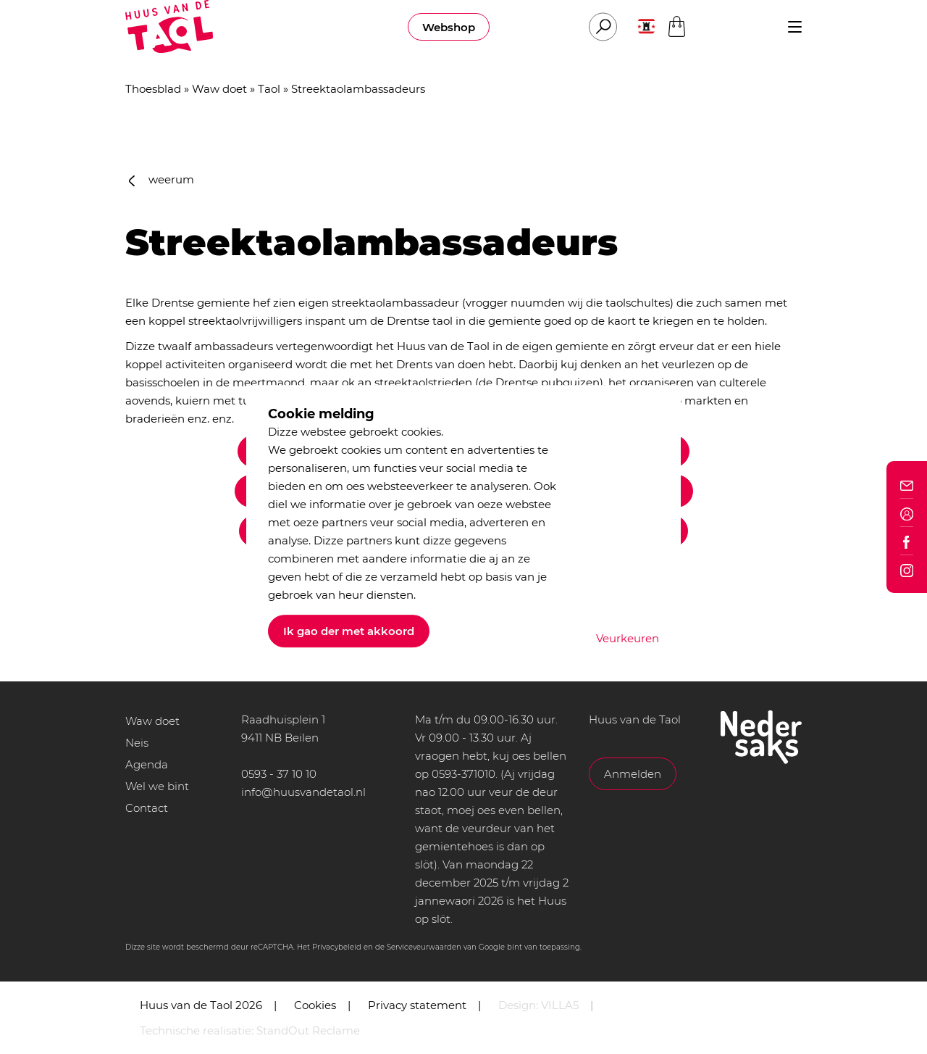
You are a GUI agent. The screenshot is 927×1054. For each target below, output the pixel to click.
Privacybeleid (336, 947)
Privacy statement (417, 1005)
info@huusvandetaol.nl (303, 792)
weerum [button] (161, 179)
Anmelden (632, 774)
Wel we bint (157, 786)
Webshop (448, 27)
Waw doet (219, 89)
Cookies (315, 1005)
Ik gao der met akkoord (348, 631)
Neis (136, 743)
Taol (269, 89)
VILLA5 (560, 1005)
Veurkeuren (627, 638)
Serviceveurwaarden (424, 947)
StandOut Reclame (308, 1030)
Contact (146, 808)
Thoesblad (153, 89)
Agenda (146, 764)
